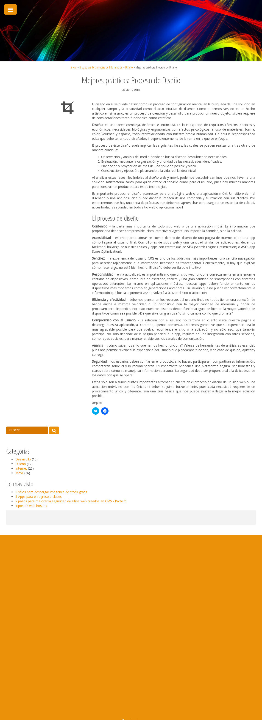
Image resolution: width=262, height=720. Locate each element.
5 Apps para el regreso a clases (38, 496)
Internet (21, 468)
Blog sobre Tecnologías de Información (101, 67)
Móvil (19, 473)
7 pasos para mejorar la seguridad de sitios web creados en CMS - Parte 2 (70, 501)
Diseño (129, 67)
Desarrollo (23, 459)
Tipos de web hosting (31, 506)
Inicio (73, 67)
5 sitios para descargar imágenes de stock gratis (51, 492)
